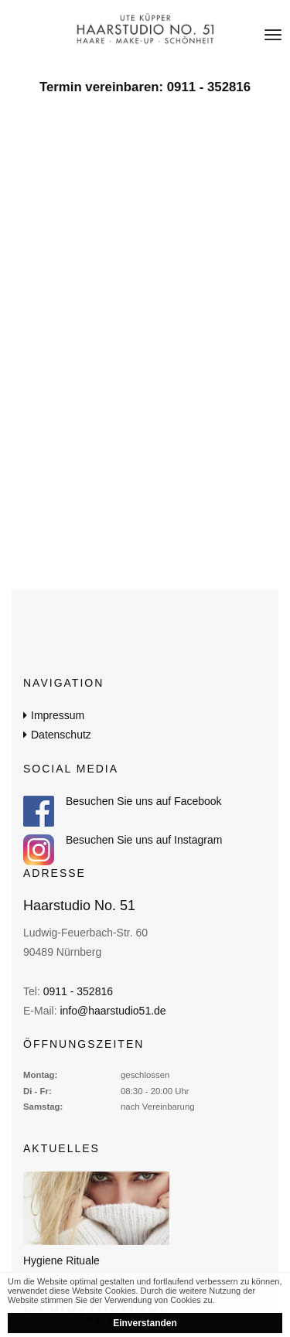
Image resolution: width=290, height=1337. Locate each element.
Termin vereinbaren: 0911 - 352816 (145, 87)
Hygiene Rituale (61, 1260)
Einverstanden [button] (145, 1323)
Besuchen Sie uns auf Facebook (144, 801)
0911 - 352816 (78, 991)
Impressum (57, 715)
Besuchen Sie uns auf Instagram (144, 840)
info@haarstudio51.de (112, 1010)
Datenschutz (61, 734)
